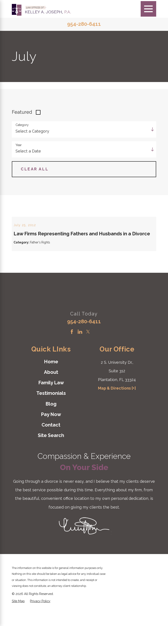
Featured (22, 112)
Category (22, 125)
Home (51, 376)
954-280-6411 (84, 24)
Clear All (35, 169)
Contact (51, 440)
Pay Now (51, 429)
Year (19, 145)
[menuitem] (51, 377)
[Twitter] (88, 347)
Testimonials (51, 408)
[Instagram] (96, 347)
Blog (51, 419)
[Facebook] (72, 347)
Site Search (51, 450)
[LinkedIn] (80, 347)
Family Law (51, 398)
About (51, 387)
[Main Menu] (148, 9)
